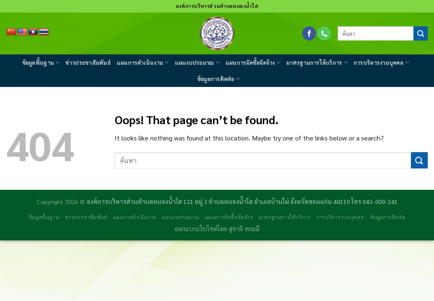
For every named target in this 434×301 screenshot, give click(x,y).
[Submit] (420, 33)
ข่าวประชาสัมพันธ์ (87, 62)
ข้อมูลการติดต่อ (218, 79)
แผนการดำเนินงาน (143, 62)
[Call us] (324, 33)
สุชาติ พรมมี (244, 228)
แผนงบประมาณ (197, 62)
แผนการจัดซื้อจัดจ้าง (253, 62)
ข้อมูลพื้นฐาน (41, 62)
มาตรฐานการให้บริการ (317, 62)
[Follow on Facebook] (309, 33)
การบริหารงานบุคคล (381, 62)
